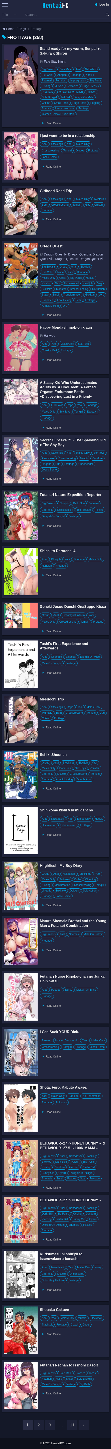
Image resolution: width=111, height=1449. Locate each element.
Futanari (47, 80)
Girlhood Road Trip (56, 191)
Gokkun (89, 294)
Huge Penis (79, 102)
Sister (69, 1378)
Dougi (86, 1324)
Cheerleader (85, 464)
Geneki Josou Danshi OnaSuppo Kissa (73, 607)
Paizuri (75, 1161)
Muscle (59, 86)
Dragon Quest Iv (55, 254)
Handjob (88, 283)
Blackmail (96, 1318)
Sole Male (65, 69)
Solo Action (89, 890)
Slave (45, 294)
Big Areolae (84, 509)
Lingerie (46, 464)
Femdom (61, 80)
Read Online (53, 123)
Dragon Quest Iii (79, 254)
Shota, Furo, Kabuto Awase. (63, 1087)
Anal (78, 69)
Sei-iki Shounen (53, 755)
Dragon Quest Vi (90, 259)
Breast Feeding (79, 289)
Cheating (90, 879)
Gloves (80, 150)
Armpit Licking (50, 305)
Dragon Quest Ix (66, 259)
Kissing (46, 86)
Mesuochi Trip (52, 699)
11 (72, 1425)
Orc (65, 305)
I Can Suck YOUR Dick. (59, 1032)
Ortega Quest (51, 246)
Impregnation (78, 80)
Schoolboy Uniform (53, 1280)
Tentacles (73, 86)
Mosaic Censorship (66, 1040)
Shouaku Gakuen (54, 1310)
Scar (78, 300)
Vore (101, 294)
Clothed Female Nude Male (58, 114)
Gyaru (62, 1173)
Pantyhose (48, 458)
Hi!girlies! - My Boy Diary (61, 866)
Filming (99, 509)
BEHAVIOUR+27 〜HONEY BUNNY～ (71, 1200)
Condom (97, 458)
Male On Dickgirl (52, 663)
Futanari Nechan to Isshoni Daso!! (69, 1365)
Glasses (80, 1373)
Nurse (68, 989)
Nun (58, 464)
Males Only (83, 144)
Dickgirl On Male (84, 97)
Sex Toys (83, 343)
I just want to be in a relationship (67, 136)
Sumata (46, 108)
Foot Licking (64, 300)
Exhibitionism (65, 509)
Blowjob (85, 266)
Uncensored (71, 283)
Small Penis (61, 102)
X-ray (88, 75)
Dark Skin (79, 503)
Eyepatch (47, 300)
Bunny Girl (48, 1173)
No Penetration (91, 1096)
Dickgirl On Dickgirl (53, 516)
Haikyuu (49, 335)
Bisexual (71, 656)
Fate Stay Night (55, 61)
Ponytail (95, 768)
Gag (87, 204)
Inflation (91, 91)
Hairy (59, 1378)
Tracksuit (47, 1324)
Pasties (71, 1178)
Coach (75, 1324)
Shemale (56, 656)
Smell (56, 294)
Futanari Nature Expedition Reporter (71, 495)
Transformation (72, 294)
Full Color (47, 75)
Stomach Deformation (70, 91)
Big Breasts (49, 69)
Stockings (57, 144)
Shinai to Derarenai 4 (57, 551)
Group (63, 266)
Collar (62, 277)
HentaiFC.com (61, 1443)
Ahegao (61, 75)
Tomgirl (67, 150)
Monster (61, 289)
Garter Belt (88, 1167)
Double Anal (84, 779)
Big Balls (85, 1384)
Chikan (46, 102)
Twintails (99, 199)
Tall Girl (65, 97)
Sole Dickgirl (49, 97)
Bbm (44, 204)
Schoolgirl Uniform (74, 615)
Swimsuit (64, 879)
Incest (92, 1373)
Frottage (83, 108)
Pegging (95, 102)
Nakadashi (91, 69)
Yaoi (69, 144)
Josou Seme (49, 157)
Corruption (98, 289)
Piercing (73, 1167)
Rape (60, 272)
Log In (102, 4)
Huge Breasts (90, 86)
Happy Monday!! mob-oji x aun (66, 327)
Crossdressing (50, 150)
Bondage (76, 75)
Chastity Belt (49, 350)
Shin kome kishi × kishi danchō (66, 810)
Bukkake (47, 289)
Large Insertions (64, 108)
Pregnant (47, 91)
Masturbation (62, 885)
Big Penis (95, 80)
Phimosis (61, 1102)
